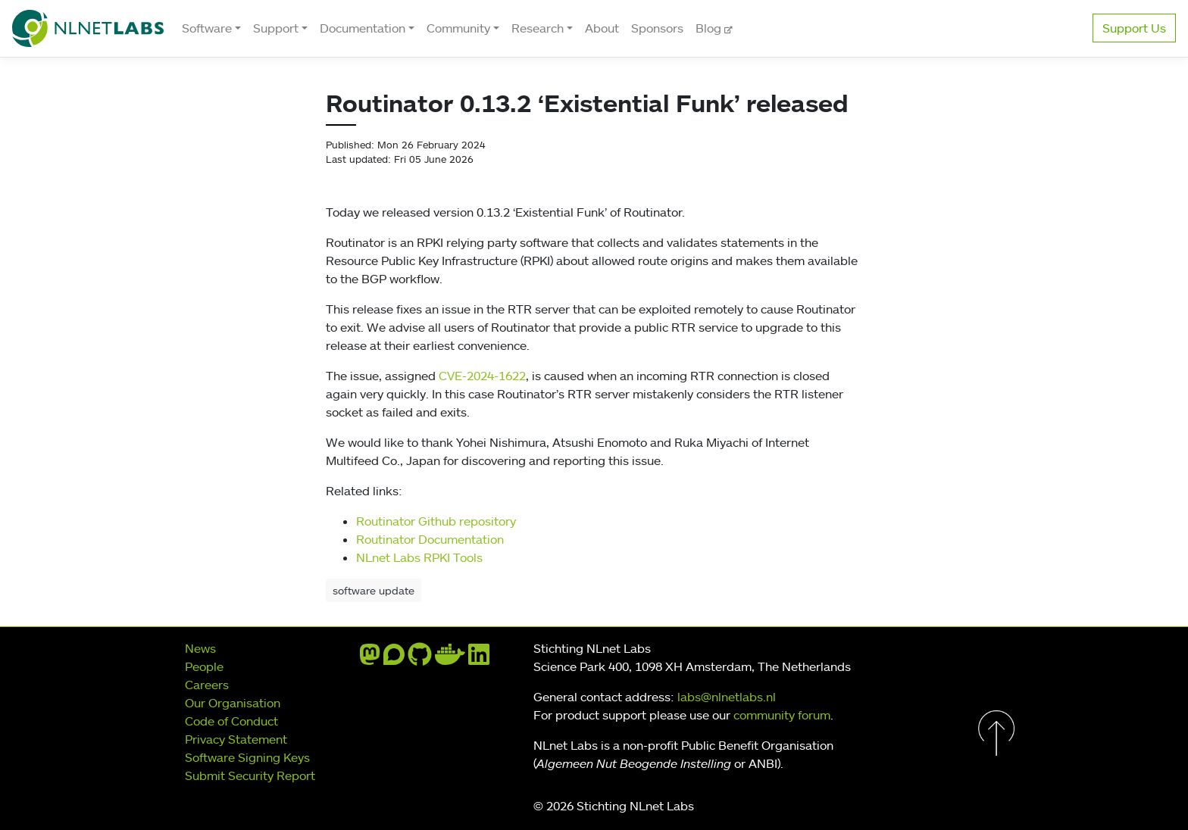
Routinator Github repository (436, 521)
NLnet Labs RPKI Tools (419, 557)
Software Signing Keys (247, 757)
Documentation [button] (362, 28)
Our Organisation (232, 702)
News (200, 648)
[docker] (450, 658)
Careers (207, 684)
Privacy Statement (236, 739)
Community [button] (458, 28)
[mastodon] (369, 658)
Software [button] (207, 28)
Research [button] (537, 28)
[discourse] (394, 658)
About (602, 28)
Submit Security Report (250, 775)
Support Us (1134, 28)
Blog (710, 28)
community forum (781, 714)
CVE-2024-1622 (482, 375)
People (204, 666)
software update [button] (373, 590)
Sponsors (657, 28)
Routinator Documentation (430, 539)
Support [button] (276, 28)
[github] (420, 658)
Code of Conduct (231, 721)
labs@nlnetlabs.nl (726, 696)
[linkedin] (478, 658)
